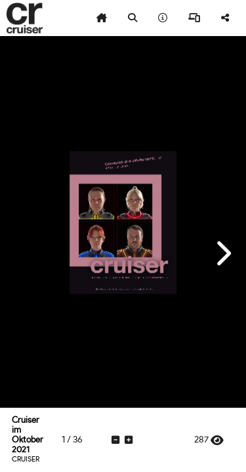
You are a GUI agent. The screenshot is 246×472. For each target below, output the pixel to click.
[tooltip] (101, 18)
